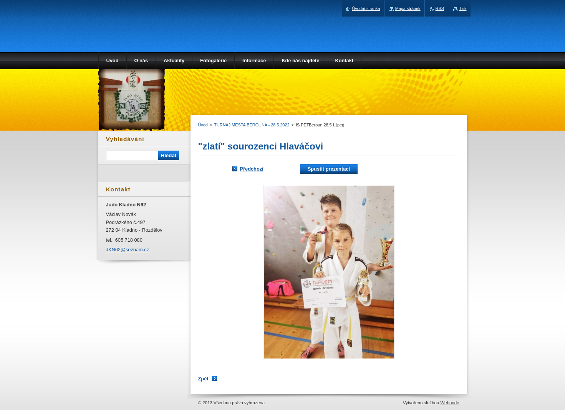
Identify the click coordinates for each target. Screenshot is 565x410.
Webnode (449, 402)
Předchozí (251, 169)
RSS (440, 8)
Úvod (203, 125)
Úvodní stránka (366, 8)
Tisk (463, 8)
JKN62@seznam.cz (127, 249)
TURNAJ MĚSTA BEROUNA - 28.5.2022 (251, 125)
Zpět (203, 379)
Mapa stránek (408, 8)
